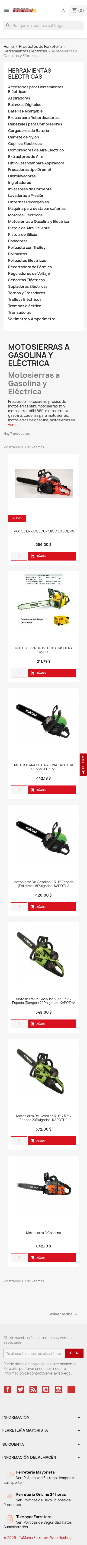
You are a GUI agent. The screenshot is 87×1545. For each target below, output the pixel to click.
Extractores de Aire (25, 156)
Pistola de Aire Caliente (29, 228)
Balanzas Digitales (24, 104)
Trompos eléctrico (24, 306)
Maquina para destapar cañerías (37, 208)
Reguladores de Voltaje (29, 273)
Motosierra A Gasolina (43, 1233)
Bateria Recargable (25, 111)
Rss (33, 1389)
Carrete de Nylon (23, 137)
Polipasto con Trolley (26, 247)
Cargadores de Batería (28, 130)
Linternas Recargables (28, 202)
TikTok (71, 1389)
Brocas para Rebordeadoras (33, 117)
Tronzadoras (19, 312)
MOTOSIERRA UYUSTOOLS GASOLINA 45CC (44, 650)
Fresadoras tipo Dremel (29, 169)
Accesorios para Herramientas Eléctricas (35, 89)
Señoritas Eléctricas (26, 280)
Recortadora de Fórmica (30, 267)
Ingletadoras (19, 182)
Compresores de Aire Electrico (36, 150)
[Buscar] (43, 25)
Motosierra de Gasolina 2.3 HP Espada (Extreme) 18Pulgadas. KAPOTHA (43, 884)
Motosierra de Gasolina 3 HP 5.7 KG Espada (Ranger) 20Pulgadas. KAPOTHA (43, 1001)
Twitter (20, 1389)
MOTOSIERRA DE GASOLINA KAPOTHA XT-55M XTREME (43, 767)
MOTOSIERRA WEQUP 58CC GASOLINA (43, 531)
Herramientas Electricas (29, 73)
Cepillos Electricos (25, 143)
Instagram (58, 1389)
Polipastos (17, 254)
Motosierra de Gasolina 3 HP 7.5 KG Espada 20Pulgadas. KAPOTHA (43, 1118)
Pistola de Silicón (23, 234)
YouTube (45, 1389)
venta (13, 424)
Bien (74, 1353)
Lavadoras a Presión (26, 195)
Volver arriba (64, 1314)
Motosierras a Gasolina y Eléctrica (38, 221)
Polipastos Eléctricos (27, 260)
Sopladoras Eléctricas (28, 286)
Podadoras (18, 241)
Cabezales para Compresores (35, 124)
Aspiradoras (19, 98)
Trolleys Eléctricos (25, 299)
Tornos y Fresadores (26, 293)
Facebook (7, 1389)
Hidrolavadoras (22, 176)
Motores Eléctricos (25, 215)
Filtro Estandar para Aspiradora (36, 163)
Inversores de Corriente (30, 189)
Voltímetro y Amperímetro (31, 319)
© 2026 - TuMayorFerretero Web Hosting (37, 1537)
